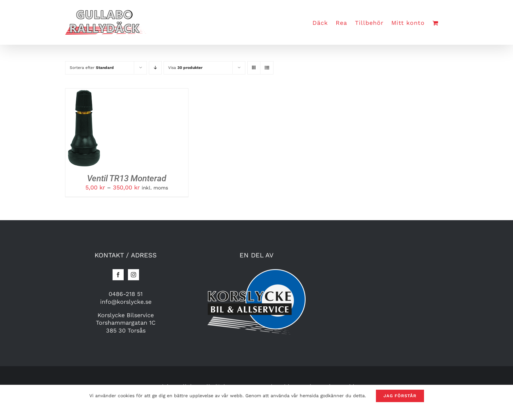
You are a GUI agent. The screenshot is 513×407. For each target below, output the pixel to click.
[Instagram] (133, 274)
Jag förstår (399, 395)
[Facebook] (118, 274)
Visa (185, 67)
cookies (126, 395)
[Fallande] (155, 67)
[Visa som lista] (266, 67)
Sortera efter (92, 67)
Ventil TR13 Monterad (126, 178)
